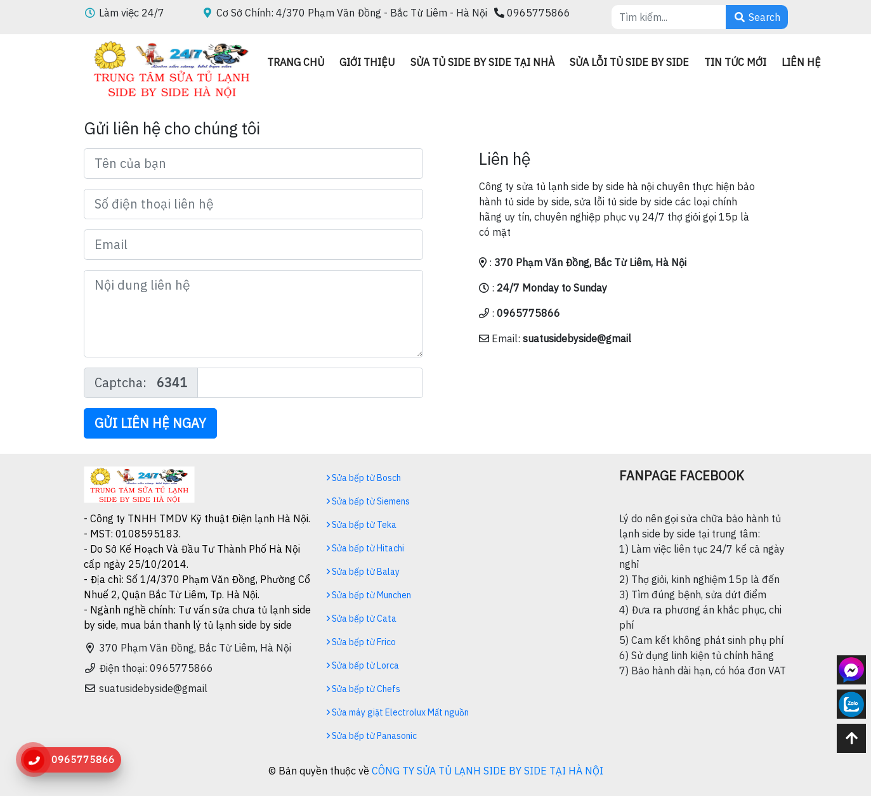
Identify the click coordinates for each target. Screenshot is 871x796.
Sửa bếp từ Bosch (364, 478)
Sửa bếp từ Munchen (369, 595)
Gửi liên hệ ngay (150, 423)
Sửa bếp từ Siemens (368, 501)
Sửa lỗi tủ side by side (629, 62)
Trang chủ (295, 62)
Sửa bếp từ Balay (363, 571)
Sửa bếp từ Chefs (363, 689)
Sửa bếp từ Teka (361, 524)
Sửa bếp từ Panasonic (372, 735)
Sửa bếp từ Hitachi (365, 548)
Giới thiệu (367, 62)
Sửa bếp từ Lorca (363, 665)
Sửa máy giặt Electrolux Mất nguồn (398, 712)
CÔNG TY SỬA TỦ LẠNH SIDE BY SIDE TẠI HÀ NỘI (487, 770)
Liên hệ (801, 62)
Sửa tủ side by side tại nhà (482, 62)
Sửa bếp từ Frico (361, 642)
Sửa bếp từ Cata (361, 618)
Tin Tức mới (735, 62)
